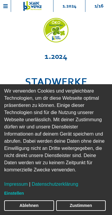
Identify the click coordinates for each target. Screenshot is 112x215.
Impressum (16, 184)
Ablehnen (29, 205)
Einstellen (14, 193)
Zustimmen (81, 205)
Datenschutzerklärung (55, 184)
